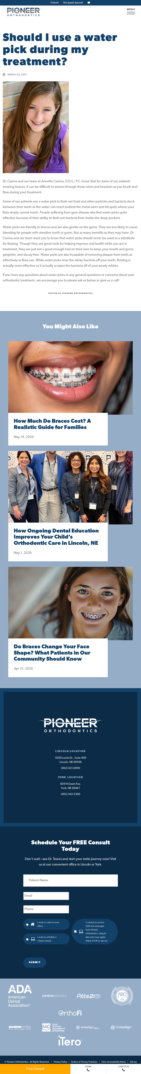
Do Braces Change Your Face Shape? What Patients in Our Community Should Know (52, 653)
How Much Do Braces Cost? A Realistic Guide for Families (52, 424)
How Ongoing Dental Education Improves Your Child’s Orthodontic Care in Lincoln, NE (56, 537)
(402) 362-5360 (70, 794)
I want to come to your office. (48, 924)
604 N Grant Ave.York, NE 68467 (70, 786)
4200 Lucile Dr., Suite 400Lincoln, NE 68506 (70, 760)
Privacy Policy (60, 1062)
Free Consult (35, 1069)
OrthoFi (54, 2)
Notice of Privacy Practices (84, 1062)
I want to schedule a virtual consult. (47, 939)
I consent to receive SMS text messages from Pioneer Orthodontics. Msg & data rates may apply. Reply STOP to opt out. (97, 931)
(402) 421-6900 (70, 768)
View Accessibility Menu (113, 1062)
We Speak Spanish (73, 2)
